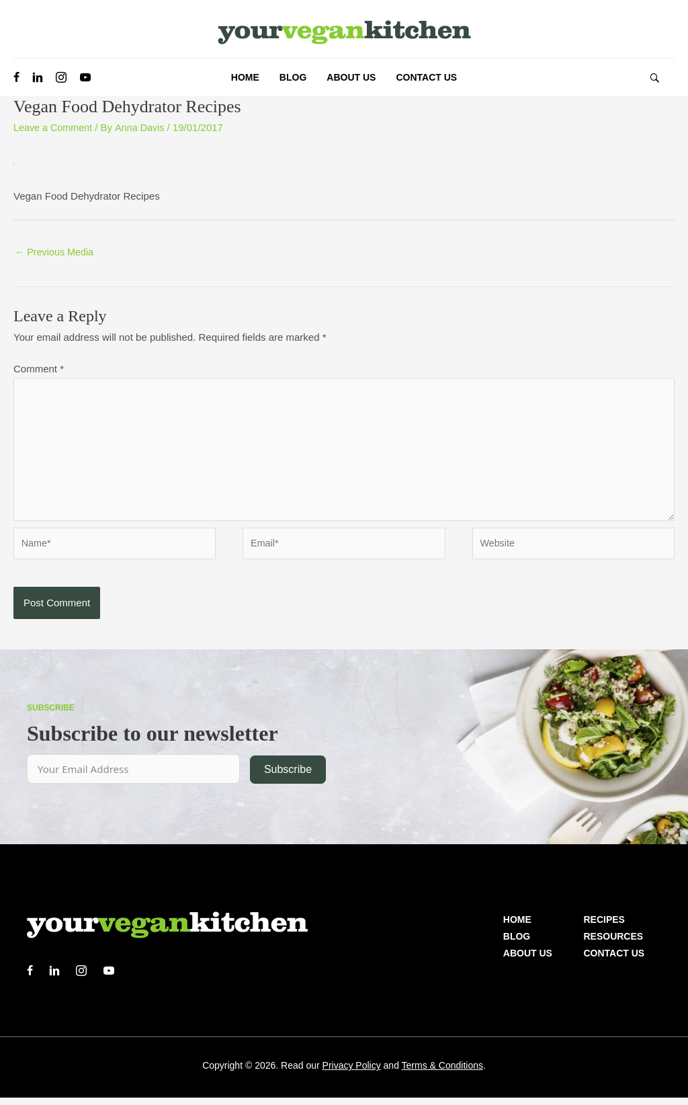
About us (527, 960)
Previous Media (56, 252)
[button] (654, 77)
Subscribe (288, 777)
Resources (613, 943)
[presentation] (115, 619)
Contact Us (613, 960)
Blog (516, 943)
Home (517, 927)
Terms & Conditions (442, 1073)
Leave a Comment (54, 127)
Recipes (603, 927)
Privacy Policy (351, 1073)
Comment (38, 370)
